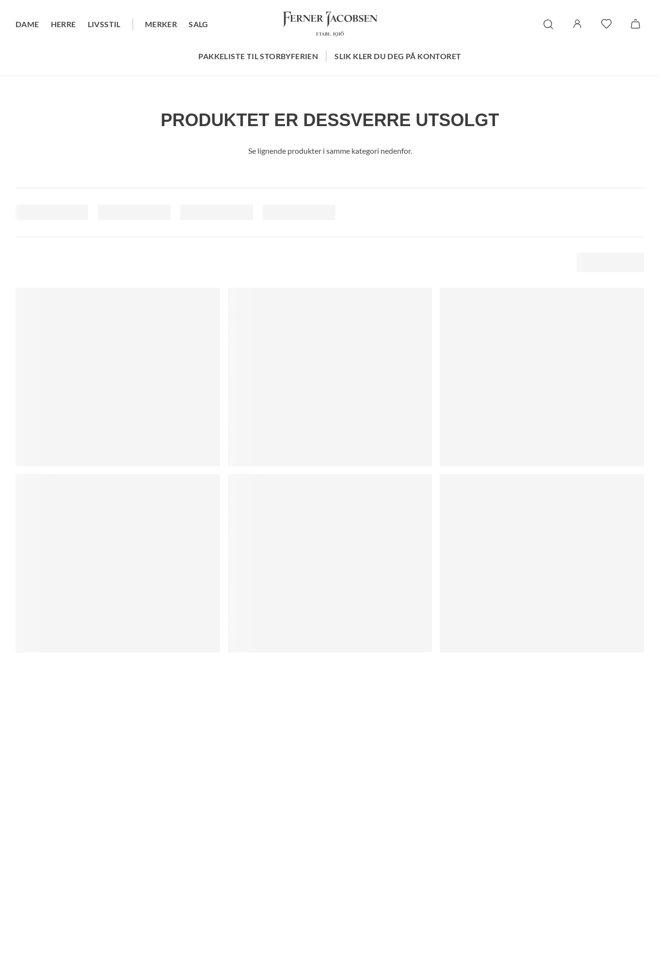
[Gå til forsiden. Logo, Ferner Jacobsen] (330, 24)
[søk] (548, 24)
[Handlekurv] (635, 24)
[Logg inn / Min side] (577, 24)
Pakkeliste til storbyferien (258, 56)
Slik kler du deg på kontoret (397, 56)
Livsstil (104, 24)
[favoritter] (606, 24)
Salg (198, 24)
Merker (161, 24)
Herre (63, 24)
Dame (27, 24)
